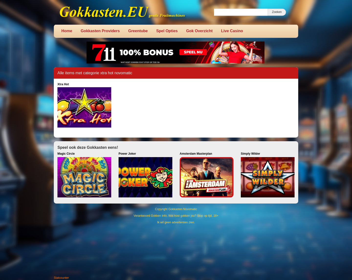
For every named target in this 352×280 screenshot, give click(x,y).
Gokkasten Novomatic (182, 209)
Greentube (138, 31)
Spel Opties (167, 31)
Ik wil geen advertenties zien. (176, 222)
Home (66, 31)
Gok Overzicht (199, 31)
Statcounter (61, 278)
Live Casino (232, 31)
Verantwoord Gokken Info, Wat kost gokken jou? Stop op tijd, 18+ (176, 215)
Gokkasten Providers (100, 31)
